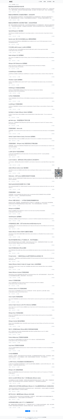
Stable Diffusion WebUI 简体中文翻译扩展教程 (21, 231)
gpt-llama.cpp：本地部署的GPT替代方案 (19, 120)
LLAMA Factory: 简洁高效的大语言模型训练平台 (21, 361)
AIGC (9, 44)
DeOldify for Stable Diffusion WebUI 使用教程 (20, 112)
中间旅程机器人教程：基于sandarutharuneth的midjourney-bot (25, 223)
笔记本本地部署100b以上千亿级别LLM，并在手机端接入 (23, 239)
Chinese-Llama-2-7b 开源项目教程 (18, 288)
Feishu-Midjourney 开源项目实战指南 (18, 337)
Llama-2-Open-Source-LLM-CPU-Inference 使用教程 (22, 304)
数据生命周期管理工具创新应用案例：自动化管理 (22, 14)
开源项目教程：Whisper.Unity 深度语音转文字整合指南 (23, 143)
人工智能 (40, 1)
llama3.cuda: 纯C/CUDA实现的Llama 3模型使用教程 (22, 39)
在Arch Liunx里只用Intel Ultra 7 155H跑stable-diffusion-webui (25, 378)
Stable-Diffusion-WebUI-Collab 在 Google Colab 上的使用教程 (25, 264)
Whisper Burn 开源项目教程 (16, 313)
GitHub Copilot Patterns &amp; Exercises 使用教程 (22, 136)
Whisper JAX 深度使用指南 (16, 369)
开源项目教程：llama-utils (15, 128)
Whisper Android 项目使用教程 (17, 321)
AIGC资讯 (13, 4)
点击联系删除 (44, 417)
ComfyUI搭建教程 (13, 353)
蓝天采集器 (49, 1)
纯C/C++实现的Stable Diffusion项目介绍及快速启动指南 (23, 329)
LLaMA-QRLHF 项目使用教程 (16, 151)
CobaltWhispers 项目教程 (15, 71)
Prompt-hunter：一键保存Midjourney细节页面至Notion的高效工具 (26, 256)
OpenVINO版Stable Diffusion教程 (17, 248)
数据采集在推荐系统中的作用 (16, 6)
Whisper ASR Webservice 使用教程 (18, 63)
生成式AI (10, 11)
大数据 (44, 1)
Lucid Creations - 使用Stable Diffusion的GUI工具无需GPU (24, 159)
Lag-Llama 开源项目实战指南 (16, 345)
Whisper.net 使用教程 (14, 208)
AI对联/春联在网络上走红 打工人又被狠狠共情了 (21, 402)
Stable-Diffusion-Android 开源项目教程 (19, 272)
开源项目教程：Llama (14, 192)
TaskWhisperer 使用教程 (15, 216)
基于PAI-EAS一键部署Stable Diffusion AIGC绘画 (21, 394)
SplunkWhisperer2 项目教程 (16, 31)
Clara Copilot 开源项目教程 (16, 296)
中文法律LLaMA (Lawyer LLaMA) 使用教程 (20, 47)
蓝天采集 (30, 418)
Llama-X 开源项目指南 (14, 280)
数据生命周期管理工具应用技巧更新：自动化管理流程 (23, 22)
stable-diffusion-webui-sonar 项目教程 (18, 168)
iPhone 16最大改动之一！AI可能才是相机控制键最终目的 (24, 200)
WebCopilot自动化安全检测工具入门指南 (19, 184)
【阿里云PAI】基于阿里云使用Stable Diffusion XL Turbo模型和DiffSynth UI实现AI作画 (31, 386)
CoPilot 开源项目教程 (14, 96)
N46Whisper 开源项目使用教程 (17, 87)
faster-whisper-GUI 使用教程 (16, 55)
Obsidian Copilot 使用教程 (15, 79)
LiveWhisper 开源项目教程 (16, 104)
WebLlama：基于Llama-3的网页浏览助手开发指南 (22, 176)
